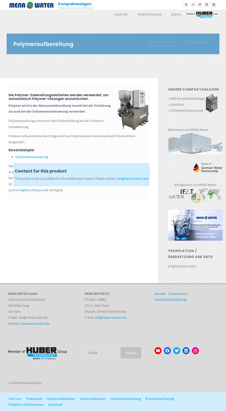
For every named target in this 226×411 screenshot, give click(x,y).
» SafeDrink (176, 104)
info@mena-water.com (132, 178)
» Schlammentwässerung (185, 110)
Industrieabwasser (93, 399)
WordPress (209, 383)
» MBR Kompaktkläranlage (186, 98)
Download (55, 404)
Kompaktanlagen (74, 4)
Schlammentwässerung (31, 157)
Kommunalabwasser (61, 399)
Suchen (131, 353)
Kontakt (160, 294)
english (24, 190)
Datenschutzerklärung (170, 299)
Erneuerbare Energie (159, 399)
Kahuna (193, 383)
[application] (195, 225)
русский (42, 190)
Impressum (178, 294)
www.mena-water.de (35, 323)
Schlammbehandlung (125, 399)
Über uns (14, 399)
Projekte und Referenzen (26, 404)
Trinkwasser (34, 399)
